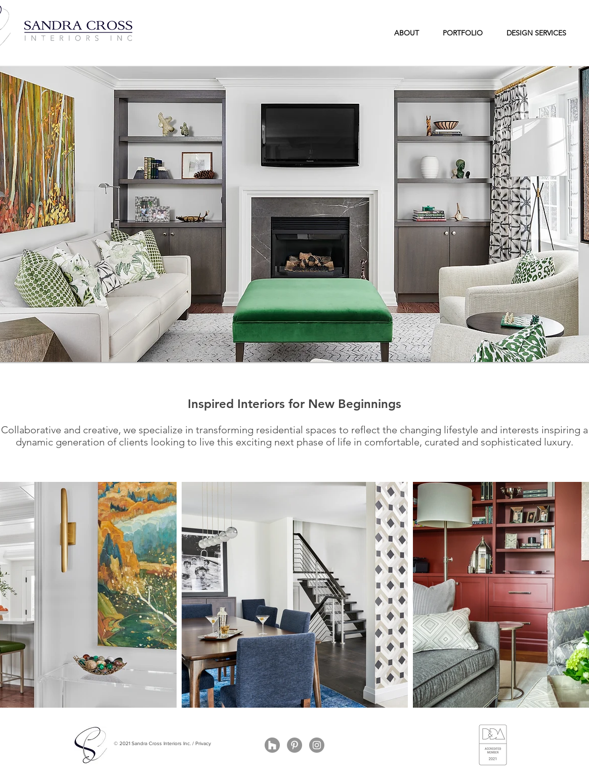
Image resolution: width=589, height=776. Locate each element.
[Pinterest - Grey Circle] (294, 745)
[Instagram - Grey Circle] (316, 745)
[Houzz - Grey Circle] (272, 745)
